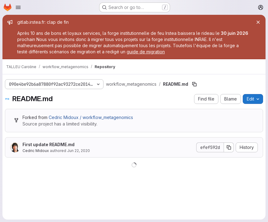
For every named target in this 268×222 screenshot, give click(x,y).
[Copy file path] (194, 84)
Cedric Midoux (35, 150)
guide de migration (146, 51)
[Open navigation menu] (18, 7)
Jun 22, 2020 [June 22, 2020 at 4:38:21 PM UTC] (78, 150)
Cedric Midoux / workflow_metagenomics (91, 117)
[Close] (258, 22)
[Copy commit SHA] (229, 147)
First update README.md (48, 144)
